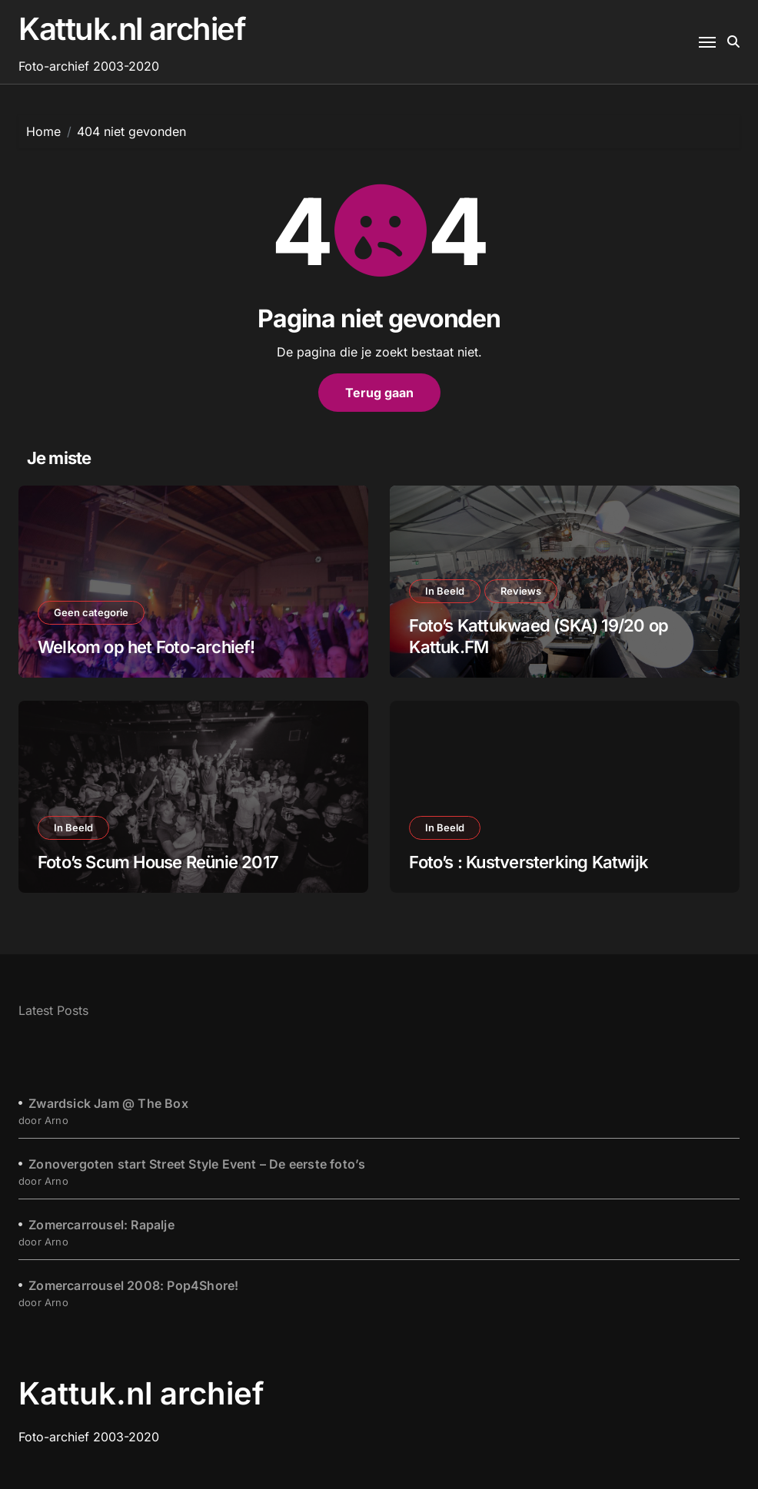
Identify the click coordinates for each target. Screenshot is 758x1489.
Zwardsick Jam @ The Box (108, 1103)
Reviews (520, 591)
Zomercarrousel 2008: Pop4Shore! (133, 1285)
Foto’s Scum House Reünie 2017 (158, 862)
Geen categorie (91, 612)
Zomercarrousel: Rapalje (101, 1224)
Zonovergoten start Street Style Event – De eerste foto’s (196, 1164)
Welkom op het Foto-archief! (146, 647)
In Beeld (444, 591)
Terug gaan (379, 392)
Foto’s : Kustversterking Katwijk (528, 862)
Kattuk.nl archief (132, 29)
